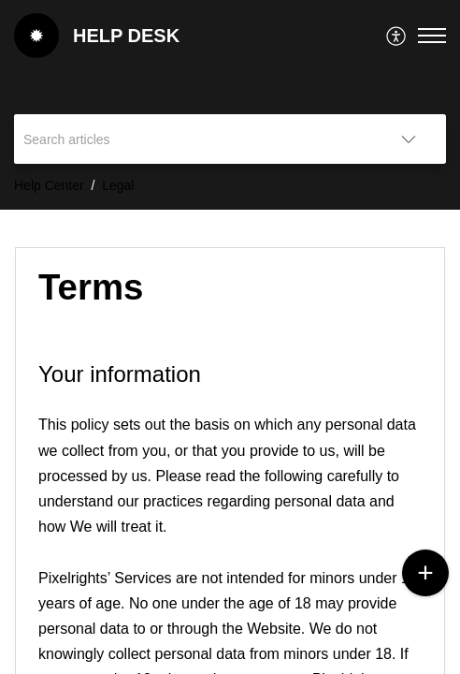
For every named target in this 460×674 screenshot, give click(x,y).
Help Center (49, 185)
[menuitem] (397, 35)
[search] (192, 139)
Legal (118, 185)
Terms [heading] (90, 287)
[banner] (230, 105)
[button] (397, 35)
